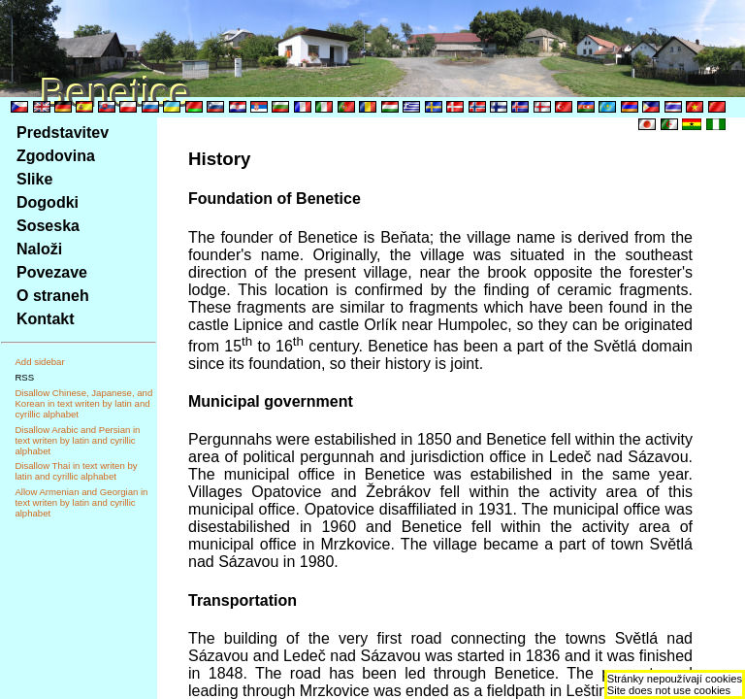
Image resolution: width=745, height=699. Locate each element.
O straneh (52, 295)
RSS (24, 377)
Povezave (51, 272)
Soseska (48, 225)
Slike (34, 179)
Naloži (39, 249)
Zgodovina (55, 156)
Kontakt (45, 319)
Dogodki (47, 202)
